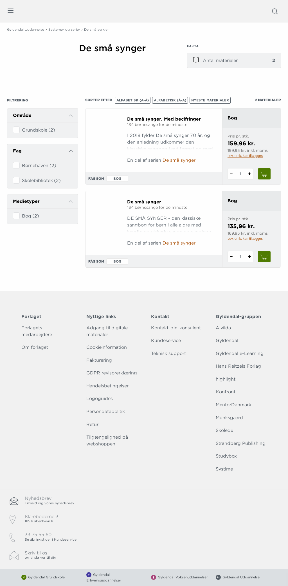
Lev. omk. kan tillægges (245, 156)
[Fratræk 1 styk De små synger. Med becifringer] (231, 173)
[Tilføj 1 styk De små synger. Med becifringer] (249, 173)
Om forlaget (34, 347)
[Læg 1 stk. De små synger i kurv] (264, 256)
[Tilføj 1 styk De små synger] (249, 256)
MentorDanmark (233, 404)
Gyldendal (227, 340)
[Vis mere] (126, 67)
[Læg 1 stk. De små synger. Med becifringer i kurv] (264, 173)
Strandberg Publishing (241, 443)
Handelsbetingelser (107, 386)
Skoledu (224, 430)
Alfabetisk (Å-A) (170, 100)
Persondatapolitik (105, 411)
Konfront (225, 391)
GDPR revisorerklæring (111, 373)
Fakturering (99, 360)
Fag (17, 151)
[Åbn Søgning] (275, 11)
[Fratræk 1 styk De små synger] (231, 256)
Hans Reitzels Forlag (238, 366)
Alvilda (223, 327)
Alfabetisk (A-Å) (132, 100)
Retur (92, 424)
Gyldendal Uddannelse (25, 29)
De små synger (179, 160)
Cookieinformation (106, 347)
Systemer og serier (64, 29)
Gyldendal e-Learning (240, 353)
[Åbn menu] (10, 11)
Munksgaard (229, 417)
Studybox (226, 456)
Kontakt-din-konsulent (176, 327)
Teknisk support (168, 353)
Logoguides (99, 398)
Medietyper (26, 201)
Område (22, 115)
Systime (224, 469)
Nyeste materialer (210, 100)
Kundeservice (166, 340)
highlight (225, 379)
